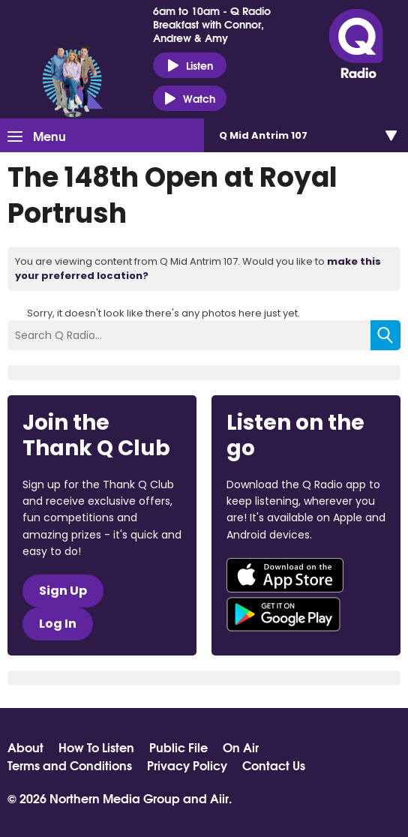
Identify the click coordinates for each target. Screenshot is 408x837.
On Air (241, 747)
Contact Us (273, 765)
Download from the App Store (285, 575)
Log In (57, 623)
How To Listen (96, 747)
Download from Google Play (283, 614)
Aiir (219, 797)
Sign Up (63, 590)
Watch (189, 98)
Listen (190, 65)
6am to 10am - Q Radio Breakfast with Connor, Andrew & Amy (212, 24)
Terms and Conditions (70, 765)
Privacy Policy (187, 765)
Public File (178, 747)
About (26, 747)
